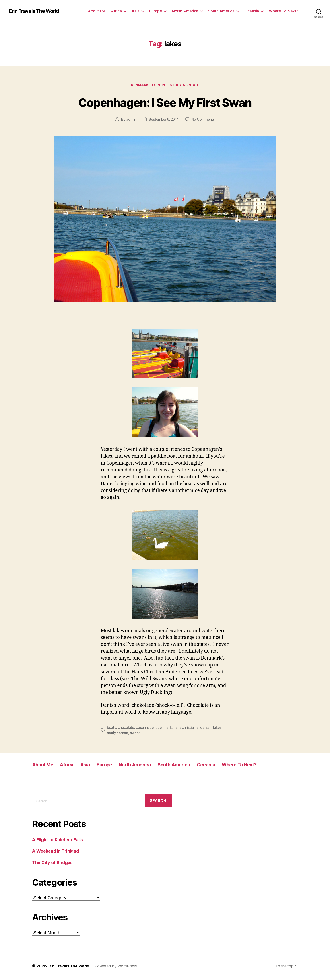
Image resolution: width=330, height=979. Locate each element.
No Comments (203, 120)
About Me (96, 11)
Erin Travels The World (36, 11)
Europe (155, 11)
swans (135, 733)
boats (111, 728)
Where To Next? (283, 11)
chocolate (126, 728)
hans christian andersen (194, 728)
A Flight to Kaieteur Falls (59, 840)
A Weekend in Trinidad (57, 851)
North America (185, 11)
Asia (135, 11)
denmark (166, 728)
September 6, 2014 (163, 120)
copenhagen (146, 728)
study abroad (117, 733)
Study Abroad (185, 85)
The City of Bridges (54, 863)
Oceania (251, 11)
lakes (219, 728)
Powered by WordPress (118, 966)
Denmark (139, 85)
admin (130, 120)
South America (221, 11)
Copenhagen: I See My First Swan (165, 102)
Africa (116, 11)
